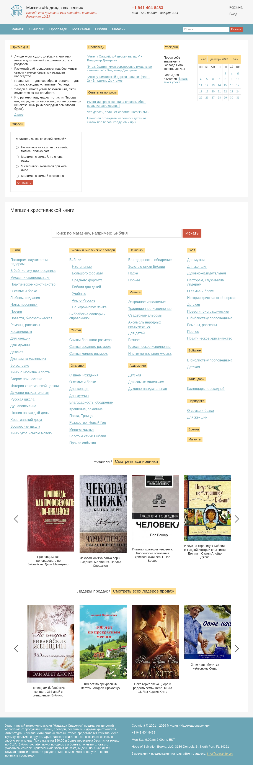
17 (237, 85)
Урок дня (171, 47)
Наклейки (137, 250)
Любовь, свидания (25, 298)
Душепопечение (23, 406)
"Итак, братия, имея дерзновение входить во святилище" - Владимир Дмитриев (119, 68)
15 (225, 85)
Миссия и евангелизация (30, 277)
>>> (235, 59)
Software (194, 350)
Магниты (194, 439)
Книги (16, 250)
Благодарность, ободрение (91, 402)
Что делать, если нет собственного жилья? (118, 112)
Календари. (196, 379)
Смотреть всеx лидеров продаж (143, 591)
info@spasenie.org (220, 753)
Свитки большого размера (90, 340)
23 (231, 91)
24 (237, 91)
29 (225, 97)
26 (206, 97)
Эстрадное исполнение (147, 302)
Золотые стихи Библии (87, 436)
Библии (75, 260)
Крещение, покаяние (86, 409)
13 (213, 85)
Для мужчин (20, 345)
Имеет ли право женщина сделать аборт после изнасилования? (116, 103)
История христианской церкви (34, 386)
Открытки (77, 365)
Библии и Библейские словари (93, 250)
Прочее (134, 280)
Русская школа (22, 399)
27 (213, 97)
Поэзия (16, 311)
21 (219, 91)
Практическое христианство (32, 284)
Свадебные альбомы (145, 315)
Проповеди (58, 29)
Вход (233, 14)
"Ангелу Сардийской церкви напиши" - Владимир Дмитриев (114, 58)
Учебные (79, 293)
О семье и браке (23, 291)
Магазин (119, 29)
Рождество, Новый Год (87, 422)
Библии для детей (86, 287)
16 (231, 85)
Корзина (236, 7)
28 (219, 97)
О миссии (36, 29)
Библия (101, 29)
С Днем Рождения (83, 375)
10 (237, 79)
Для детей (136, 333)
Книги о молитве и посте (30, 372)
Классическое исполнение (149, 346)
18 (200, 91)
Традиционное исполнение (150, 308)
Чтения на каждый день (29, 413)
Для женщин (20, 338)
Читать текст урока (176, 80)
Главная (17, 29)
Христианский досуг (26, 420)
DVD (191, 250)
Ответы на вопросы (102, 92)
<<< (203, 59)
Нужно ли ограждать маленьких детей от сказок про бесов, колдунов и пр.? (116, 120)
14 (219, 85)
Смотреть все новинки (136, 461)
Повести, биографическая (31, 318)
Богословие (19, 365)
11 (200, 85)
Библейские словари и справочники (87, 316)
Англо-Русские (83, 300)
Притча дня (20, 47)
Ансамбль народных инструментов (144, 324)
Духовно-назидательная (29, 392)
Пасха (133, 273)
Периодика (196, 401)
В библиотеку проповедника (32, 271)
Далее (18, 114)
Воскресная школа (25, 426)
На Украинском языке (89, 307)
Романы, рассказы (25, 325)
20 (213, 91)
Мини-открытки (81, 429)
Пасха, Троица (81, 416)
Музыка (135, 292)
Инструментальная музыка (150, 353)
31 (237, 97)
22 (225, 91)
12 (206, 85)
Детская (16, 352)
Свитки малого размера (88, 353)
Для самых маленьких (28, 359)
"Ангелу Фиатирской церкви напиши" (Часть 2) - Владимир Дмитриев (118, 78)
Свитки (76, 330)
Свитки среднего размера (90, 346)
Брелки (193, 429)
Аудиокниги (138, 365)
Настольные (82, 266)
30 (231, 97)
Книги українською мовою (31, 433)
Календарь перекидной (206, 389)
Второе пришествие (26, 379)
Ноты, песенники (24, 304)
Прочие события (82, 443)
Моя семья (81, 29)
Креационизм (21, 331)
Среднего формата (87, 280)
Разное (134, 340)
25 (200, 97)
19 (206, 91)
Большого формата (87, 273)
